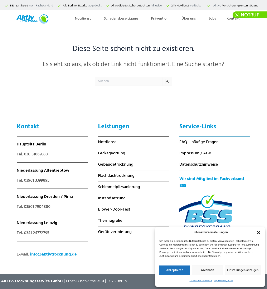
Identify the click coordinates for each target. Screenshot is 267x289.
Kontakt (233, 19)
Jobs (212, 19)
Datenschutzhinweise (201, 281)
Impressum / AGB (223, 281)
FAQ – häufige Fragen (199, 142)
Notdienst (83, 19)
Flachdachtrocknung (116, 175)
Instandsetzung (112, 198)
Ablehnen (207, 270)
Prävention (160, 19)
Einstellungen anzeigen (242, 270)
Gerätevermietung (115, 232)
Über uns (188, 19)
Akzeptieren (174, 270)
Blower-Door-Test (114, 209)
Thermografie (110, 220)
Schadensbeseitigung (121, 19)
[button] (259, 233)
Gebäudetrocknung (115, 164)
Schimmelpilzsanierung (119, 187)
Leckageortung (111, 153)
